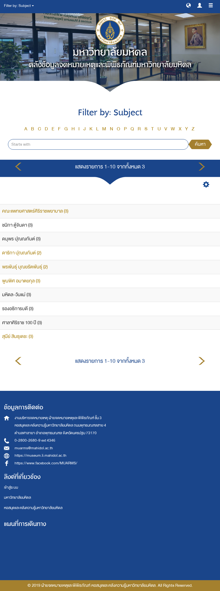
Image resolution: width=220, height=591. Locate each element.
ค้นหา (200, 144)
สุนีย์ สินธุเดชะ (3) (17, 336)
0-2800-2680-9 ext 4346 (35, 440)
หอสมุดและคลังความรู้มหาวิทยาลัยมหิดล (33, 508)
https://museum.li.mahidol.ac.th (40, 455)
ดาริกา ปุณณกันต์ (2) (21, 253)
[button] (188, 5)
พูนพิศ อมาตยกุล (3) (21, 281)
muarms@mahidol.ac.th (34, 448)
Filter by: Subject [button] (19, 5)
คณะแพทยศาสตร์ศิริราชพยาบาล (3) (35, 211)
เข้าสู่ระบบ (11, 487)
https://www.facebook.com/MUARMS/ (46, 463)
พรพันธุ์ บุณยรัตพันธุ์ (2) (25, 267)
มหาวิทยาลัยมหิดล (17, 497)
